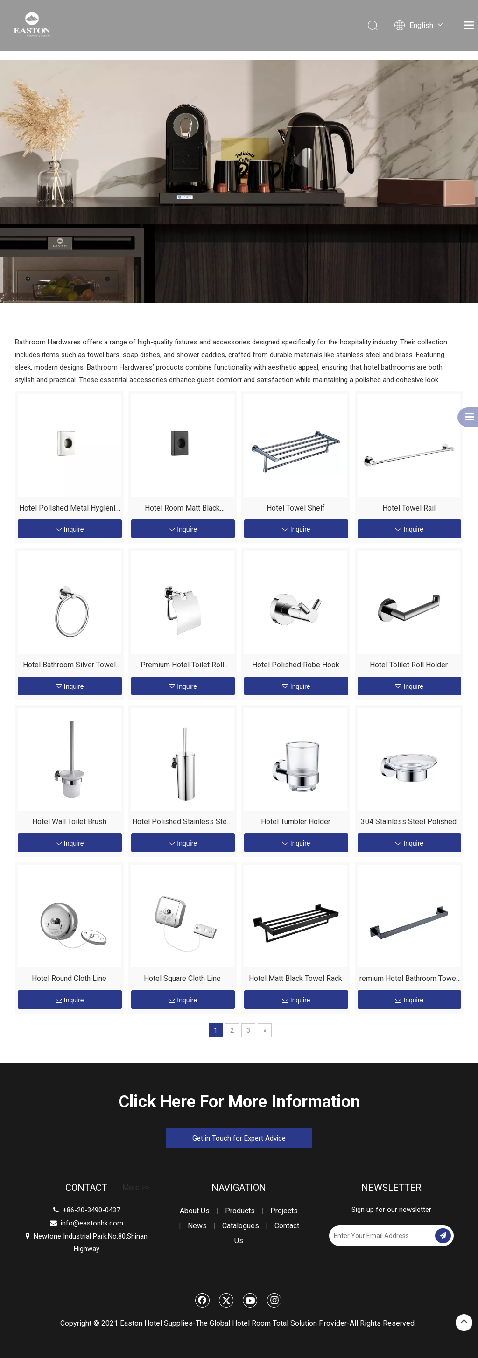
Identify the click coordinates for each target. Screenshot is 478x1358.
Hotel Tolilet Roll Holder (409, 664)
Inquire (70, 529)
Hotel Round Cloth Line (69, 978)
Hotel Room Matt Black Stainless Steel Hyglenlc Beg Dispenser (182, 509)
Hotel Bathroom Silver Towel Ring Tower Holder (69, 666)
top (464, 1323)
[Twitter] (226, 1300)
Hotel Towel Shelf (296, 508)
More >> (135, 1187)
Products (240, 1210)
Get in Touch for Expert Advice (239, 1138)
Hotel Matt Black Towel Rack (295, 978)
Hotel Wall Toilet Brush (69, 821)
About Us (195, 1210)
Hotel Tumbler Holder (295, 821)
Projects (284, 1210)
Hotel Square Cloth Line (182, 978)
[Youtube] (250, 1300)
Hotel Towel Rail (409, 508)
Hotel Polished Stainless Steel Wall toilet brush (182, 823)
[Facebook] (202, 1300)
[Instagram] (274, 1300)
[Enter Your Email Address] (381, 1235)
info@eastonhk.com (92, 1223)
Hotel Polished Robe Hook (295, 664)
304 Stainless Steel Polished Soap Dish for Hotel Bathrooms (409, 823)
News (197, 1225)
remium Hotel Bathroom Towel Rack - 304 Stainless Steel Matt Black (408, 980)
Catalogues (240, 1225)
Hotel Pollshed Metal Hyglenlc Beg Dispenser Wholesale (69, 509)
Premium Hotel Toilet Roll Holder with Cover (182, 666)
